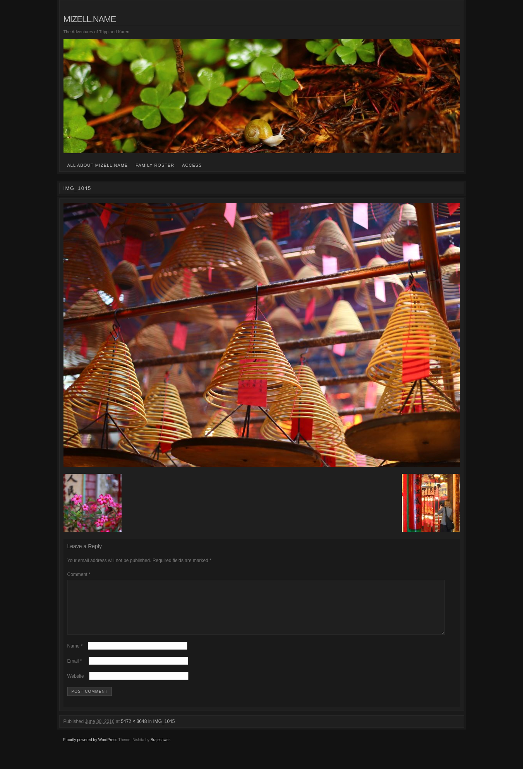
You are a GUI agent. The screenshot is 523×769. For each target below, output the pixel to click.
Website (75, 685)
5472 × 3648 (134, 730)
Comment (79, 574)
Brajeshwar (160, 749)
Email (74, 670)
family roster (154, 165)
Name (75, 655)
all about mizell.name (97, 165)
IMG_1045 (164, 730)
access (192, 165)
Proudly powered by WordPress (90, 749)
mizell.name (89, 19)
